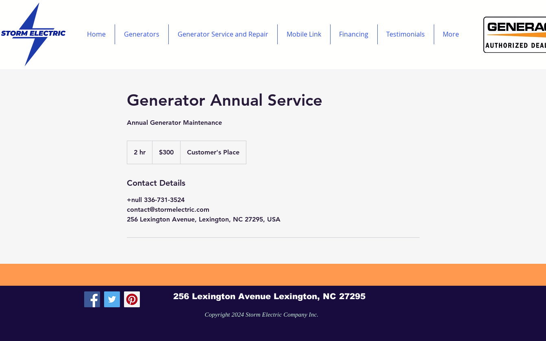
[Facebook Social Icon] (92, 299)
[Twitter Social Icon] (112, 299)
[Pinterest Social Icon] (132, 299)
